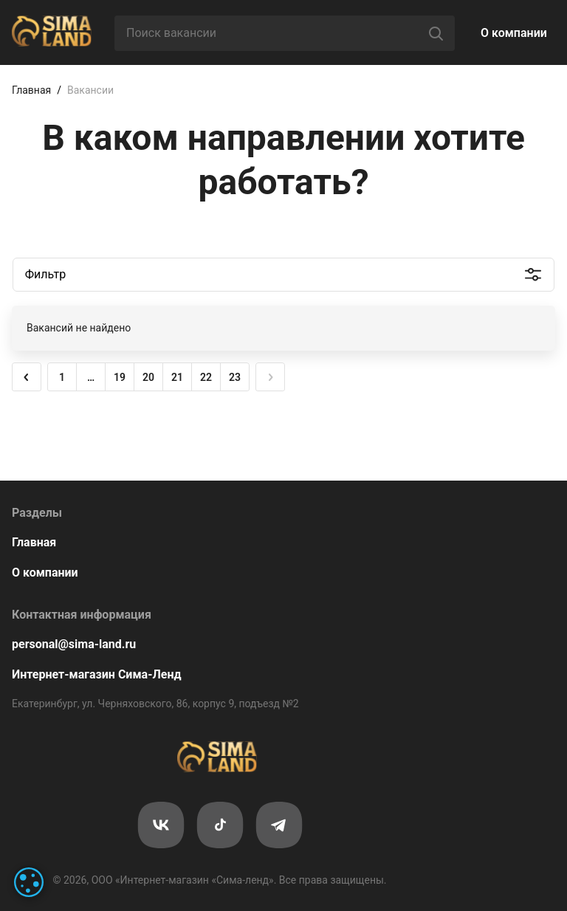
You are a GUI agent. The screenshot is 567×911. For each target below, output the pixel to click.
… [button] (90, 377)
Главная (31, 90)
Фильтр (45, 274)
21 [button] (177, 377)
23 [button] (235, 377)
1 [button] (62, 377)
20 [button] (148, 377)
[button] (26, 377)
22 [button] (206, 377)
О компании (514, 33)
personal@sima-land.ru (74, 644)
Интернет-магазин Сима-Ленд (97, 674)
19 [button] (120, 377)
